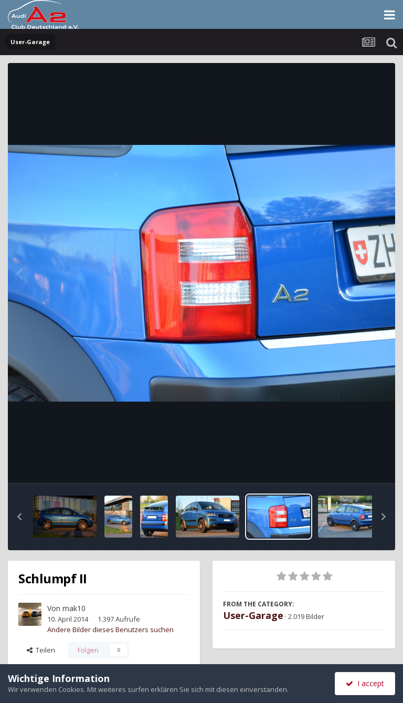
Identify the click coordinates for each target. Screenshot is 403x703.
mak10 (74, 608)
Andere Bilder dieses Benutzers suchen (110, 629)
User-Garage (253, 615)
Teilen (41, 650)
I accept (365, 683)
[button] (19, 516)
